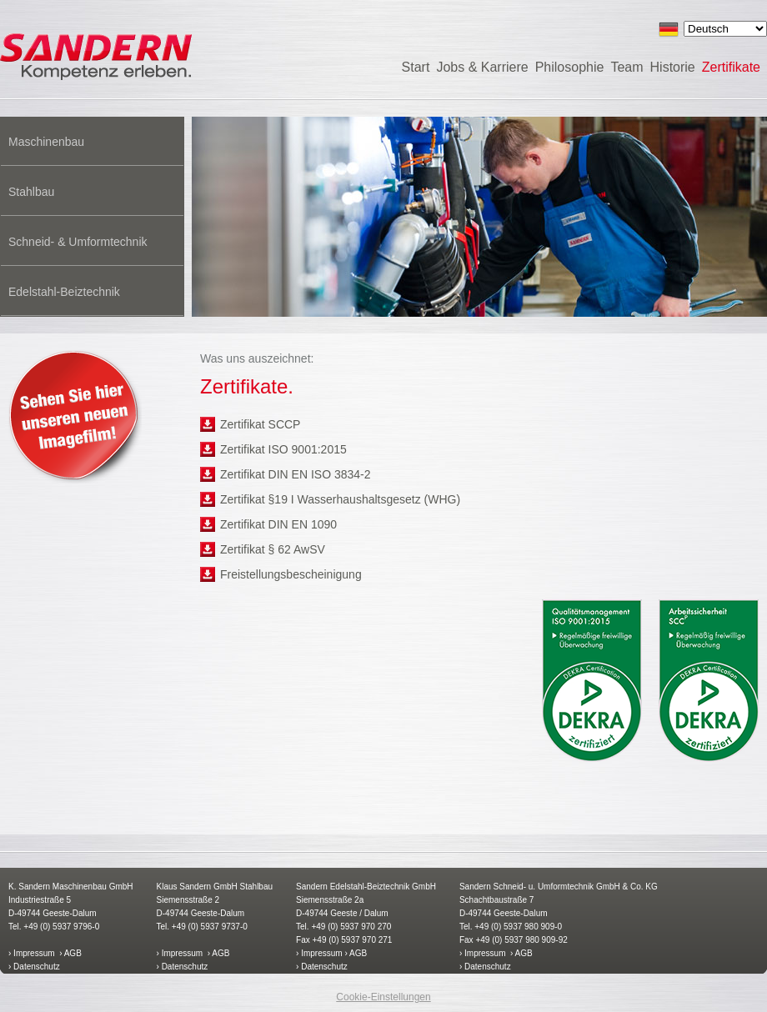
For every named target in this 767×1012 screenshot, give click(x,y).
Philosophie (569, 67)
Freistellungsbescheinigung (291, 574)
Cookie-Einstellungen (383, 997)
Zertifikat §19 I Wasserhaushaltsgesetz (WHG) (340, 499)
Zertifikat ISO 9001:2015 (283, 449)
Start (416, 67)
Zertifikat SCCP (260, 424)
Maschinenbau (46, 141)
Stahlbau (31, 191)
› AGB (70, 953)
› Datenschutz (34, 966)
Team (626, 67)
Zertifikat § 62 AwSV (272, 549)
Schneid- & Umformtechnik (78, 241)
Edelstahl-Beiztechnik (64, 291)
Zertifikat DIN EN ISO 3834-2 (295, 474)
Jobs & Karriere (482, 67)
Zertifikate (731, 67)
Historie (672, 67)
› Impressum (31, 953)
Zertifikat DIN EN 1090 (278, 524)
